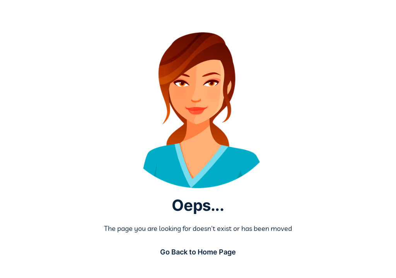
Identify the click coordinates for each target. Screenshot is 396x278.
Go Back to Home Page (198, 252)
